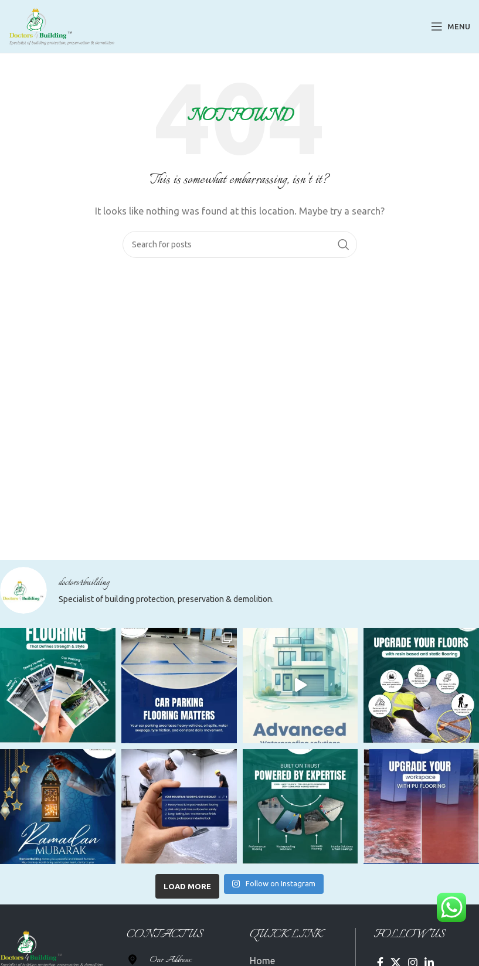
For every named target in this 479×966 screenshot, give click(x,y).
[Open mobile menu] (450, 26)
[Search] (240, 244)
